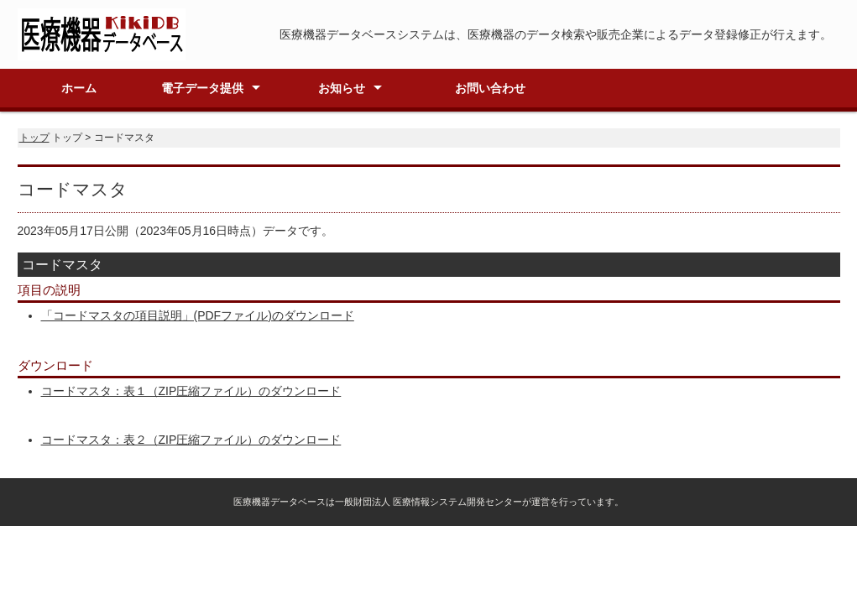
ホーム (79, 88)
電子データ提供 (202, 88)
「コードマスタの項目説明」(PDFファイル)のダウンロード (197, 315)
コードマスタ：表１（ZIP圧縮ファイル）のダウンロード (191, 391)
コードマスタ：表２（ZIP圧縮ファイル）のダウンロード (191, 439)
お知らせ (341, 88)
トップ (34, 137)
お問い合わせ (490, 88)
